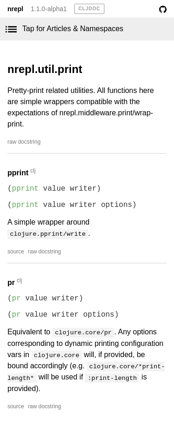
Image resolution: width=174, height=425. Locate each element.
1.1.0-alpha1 (49, 9)
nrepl (15, 9)
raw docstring (23, 142)
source (15, 251)
